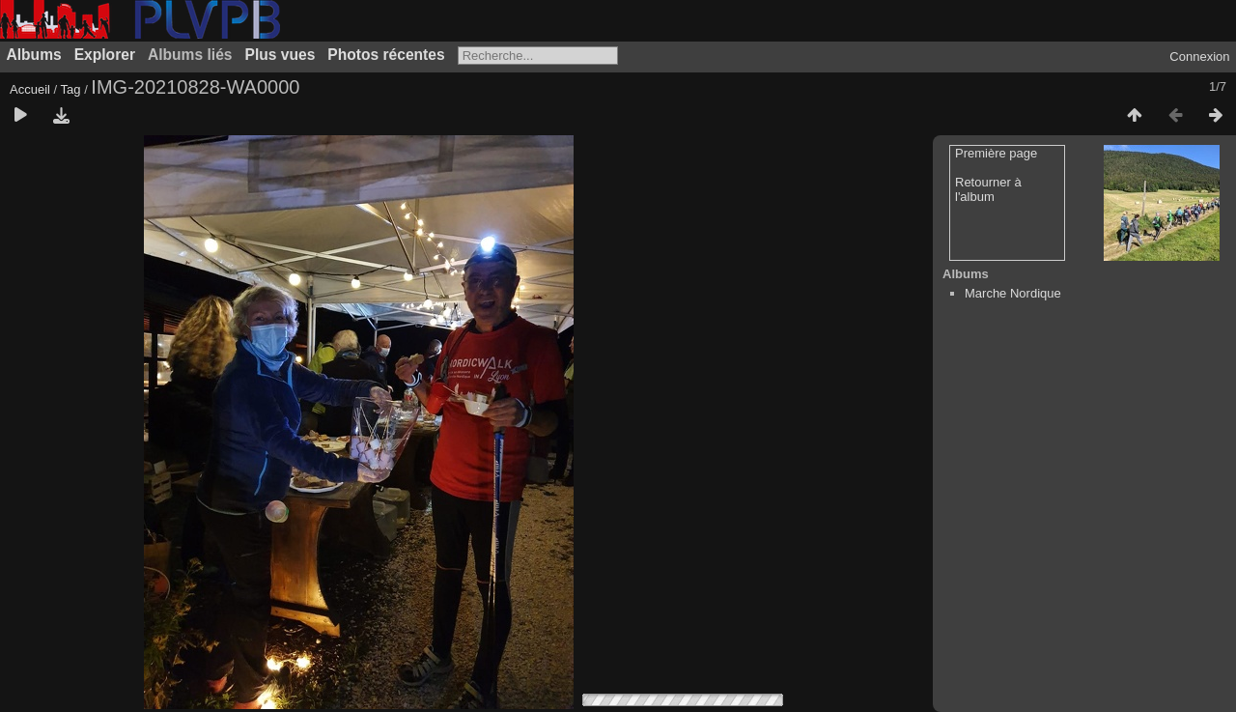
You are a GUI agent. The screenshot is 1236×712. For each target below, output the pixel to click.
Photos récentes (385, 54)
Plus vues (280, 54)
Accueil (30, 89)
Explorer (104, 54)
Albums (34, 54)
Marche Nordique (1013, 293)
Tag (71, 89)
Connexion (1199, 56)
